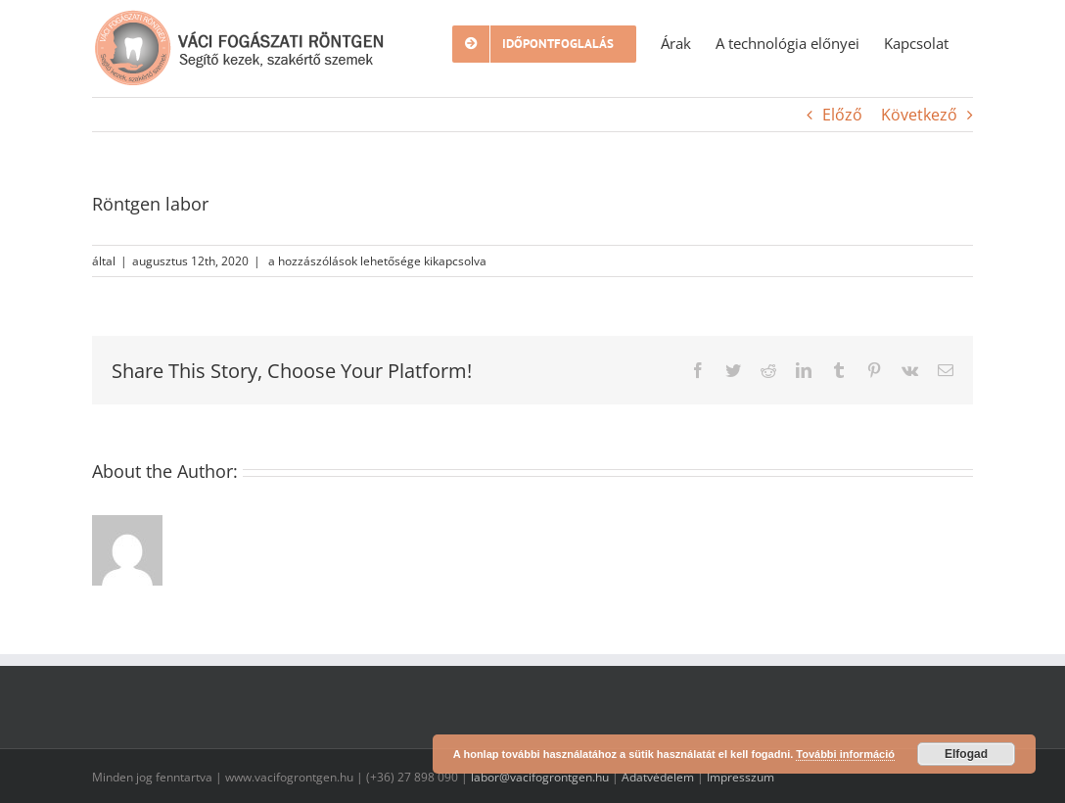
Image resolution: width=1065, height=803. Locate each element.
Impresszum (740, 777)
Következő (919, 114)
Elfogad (966, 754)
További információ (845, 754)
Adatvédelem (658, 777)
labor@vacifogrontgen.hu (540, 777)
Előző (842, 114)
